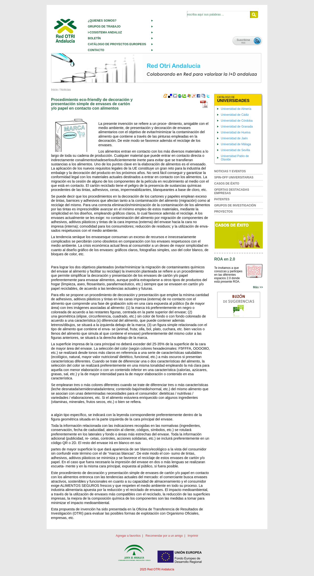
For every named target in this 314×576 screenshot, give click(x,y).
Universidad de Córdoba (236, 120)
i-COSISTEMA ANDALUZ (105, 32)
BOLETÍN (94, 38)
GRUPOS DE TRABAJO (104, 26)
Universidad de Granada (237, 126)
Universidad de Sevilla (235, 150)
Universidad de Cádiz (235, 114)
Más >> (258, 287)
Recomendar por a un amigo (164, 535)
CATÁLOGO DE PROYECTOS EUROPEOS (117, 44)
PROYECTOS (223, 211)
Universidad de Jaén (234, 138)
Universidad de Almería (236, 109)
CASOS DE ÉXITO (226, 183)
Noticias (65, 89)
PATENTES (221, 199)
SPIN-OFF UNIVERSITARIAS (233, 177)
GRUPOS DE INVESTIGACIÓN (235, 205)
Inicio (54, 89)
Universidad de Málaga (236, 144)
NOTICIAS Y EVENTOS (230, 171)
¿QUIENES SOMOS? (102, 20)
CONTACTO (96, 50)
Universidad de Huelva (235, 132)
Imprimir (193, 535)
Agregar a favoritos (128, 535)
